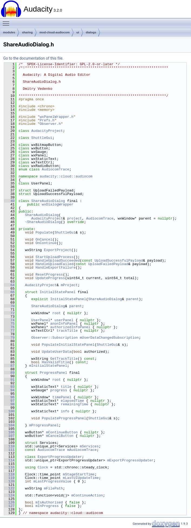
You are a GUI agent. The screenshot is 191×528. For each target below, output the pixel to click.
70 (9, 306)
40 (9, 200)
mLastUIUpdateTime (81, 477)
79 (9, 337)
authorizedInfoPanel (70, 327)
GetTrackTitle (64, 358)
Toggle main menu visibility (7, 21)
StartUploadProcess (54, 257)
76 (9, 327)
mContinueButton (62, 432)
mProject (69, 285)
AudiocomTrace (55, 169)
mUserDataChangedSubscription (109, 337)
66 (9, 292)
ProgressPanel (53, 372)
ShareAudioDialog (48, 200)
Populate (43, 232)
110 (9, 446)
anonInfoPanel (64, 323)
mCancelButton (59, 435)
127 (9, 505)
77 (9, 330)
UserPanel (40, 320)
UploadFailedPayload (108, 264)
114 (9, 460)
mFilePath (53, 488)
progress (58, 390)
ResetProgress (49, 274)
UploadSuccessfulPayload (119, 260)
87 (9, 365)
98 (9, 404)
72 (9, 313)
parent (132, 299)
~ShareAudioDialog (43, 222)
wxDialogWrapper (57, 204)
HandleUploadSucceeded (57, 260)
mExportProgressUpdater (130, 460)
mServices (89, 446)
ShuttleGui (41, 137)
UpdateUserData (56, 351)
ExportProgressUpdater (60, 456)
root (56, 313)
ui (77, 32)
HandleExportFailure (55, 267)
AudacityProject (47, 130)
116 (9, 467)
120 (9, 481)
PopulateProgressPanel (64, 418)
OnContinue (45, 243)
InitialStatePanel (58, 292)
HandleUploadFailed (54, 264)
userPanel (64, 320)
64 (9, 285)
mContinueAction (87, 495)
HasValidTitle (55, 362)
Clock (43, 467)
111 (9, 449)
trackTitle (67, 330)
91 (9, 379)
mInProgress (47, 505)
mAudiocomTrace (81, 449)
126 (9, 502)
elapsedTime (72, 400)
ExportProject (57, 250)
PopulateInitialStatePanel (68, 344)
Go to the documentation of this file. (33, 58)
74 (9, 320)
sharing (27, 32)
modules (9, 32)
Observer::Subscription (54, 337)
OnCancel (43, 239)
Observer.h (50, 123)
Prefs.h (47, 120)
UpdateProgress (50, 278)
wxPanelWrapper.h (56, 116)
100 (9, 411)
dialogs (91, 32)
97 (9, 400)
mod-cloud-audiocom (54, 32)
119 (9, 477)
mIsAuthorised (49, 502)
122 (9, 488)
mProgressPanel (44, 425)
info (65, 411)
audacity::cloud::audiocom (66, 176)
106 (9, 432)
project (74, 218)
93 (9, 386)
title (66, 386)
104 (9, 425)
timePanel (61, 397)
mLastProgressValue (52, 481)
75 (9, 323)
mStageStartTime (79, 474)
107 (9, 435)
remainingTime (74, 404)
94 (9, 390)
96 (9, 397)
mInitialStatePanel (48, 365)
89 (9, 372)
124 (9, 495)
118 (9, 474)
